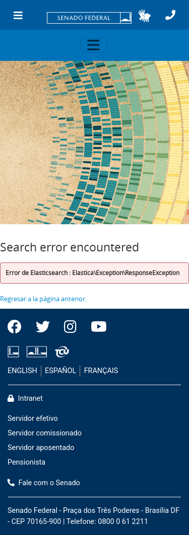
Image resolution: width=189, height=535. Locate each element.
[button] (144, 15)
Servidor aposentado (41, 447)
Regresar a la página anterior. (43, 298)
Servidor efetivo (33, 418)
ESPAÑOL (60, 371)
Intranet (25, 398)
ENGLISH (22, 371)
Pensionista (26, 462)
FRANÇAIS (101, 371)
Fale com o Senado (44, 483)
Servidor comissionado (45, 433)
